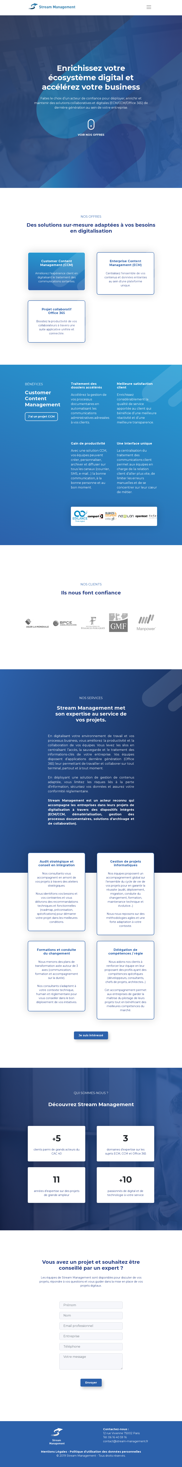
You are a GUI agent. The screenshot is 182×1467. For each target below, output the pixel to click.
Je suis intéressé (91, 1035)
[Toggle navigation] (149, 7)
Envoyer (91, 1382)
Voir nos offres (91, 134)
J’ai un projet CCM (41, 416)
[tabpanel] (35, 623)
